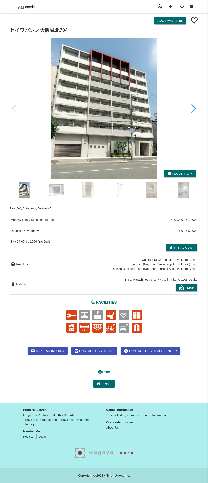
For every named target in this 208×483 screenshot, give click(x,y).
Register (28, 436)
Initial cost (181, 247)
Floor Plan (180, 173)
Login (42, 436)
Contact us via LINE (94, 351)
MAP (186, 287)
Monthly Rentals (63, 415)
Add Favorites (170, 20)
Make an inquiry (48, 351)
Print (104, 384)
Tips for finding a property (123, 415)
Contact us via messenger (150, 351)
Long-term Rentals (35, 415)
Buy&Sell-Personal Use (41, 419)
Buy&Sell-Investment (75, 419)
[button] (193, 108)
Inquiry (29, 424)
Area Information (156, 415)
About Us (112, 427)
